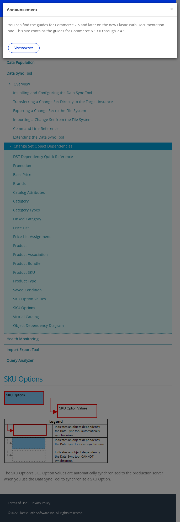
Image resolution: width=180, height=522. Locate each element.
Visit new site (23, 48)
